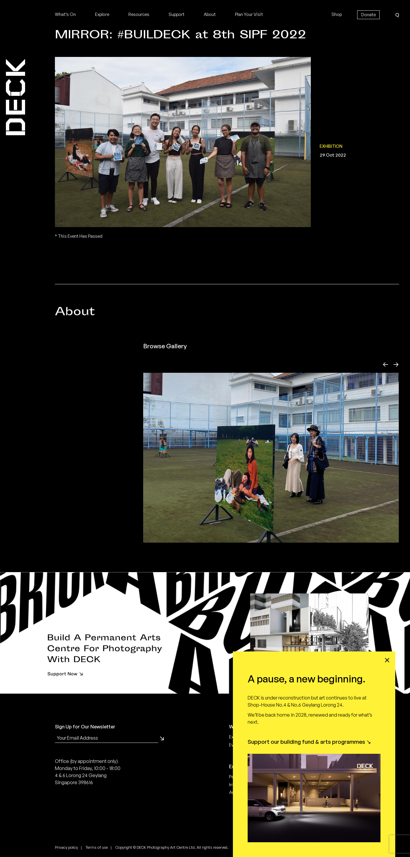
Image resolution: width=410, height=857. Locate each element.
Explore (102, 14)
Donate (368, 14)
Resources (138, 14)
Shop (336, 14)
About (210, 14)
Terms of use (97, 847)
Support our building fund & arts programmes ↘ (309, 741)
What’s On (65, 14)
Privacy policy (66, 847)
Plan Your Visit (249, 14)
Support (176, 14)
